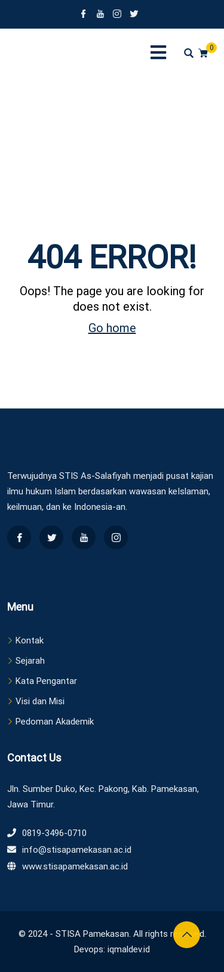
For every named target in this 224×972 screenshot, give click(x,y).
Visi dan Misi (40, 701)
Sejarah (30, 660)
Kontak (30, 640)
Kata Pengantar (46, 681)
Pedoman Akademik (55, 721)
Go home (112, 328)
